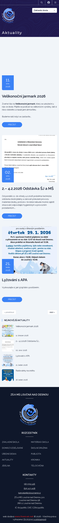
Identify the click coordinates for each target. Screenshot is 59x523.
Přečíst (12, 124)
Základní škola (10, 442)
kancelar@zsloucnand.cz (29, 493)
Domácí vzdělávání (12, 448)
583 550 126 (29, 484)
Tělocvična (37, 466)
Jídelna (6, 466)
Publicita (36, 454)
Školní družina (39, 448)
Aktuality (7, 460)
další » (52, 312)
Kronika (35, 460)
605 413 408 (29, 488)
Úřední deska (9, 454)
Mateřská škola (40, 442)
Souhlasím (29, 520)
